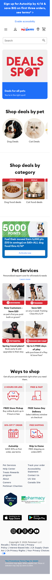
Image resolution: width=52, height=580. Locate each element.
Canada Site (34, 482)
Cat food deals (34, 202)
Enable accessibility (25, 21)
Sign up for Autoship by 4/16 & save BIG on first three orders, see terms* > (25, 8)
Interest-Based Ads (19, 548)
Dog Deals (12, 141)
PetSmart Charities (12, 486)
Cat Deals (34, 141)
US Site (32, 479)
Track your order (36, 465)
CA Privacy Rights (15, 550)
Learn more (25, 279)
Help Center (9, 469)
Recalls (5, 545)
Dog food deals (12, 202)
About (6, 479)
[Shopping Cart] (43, 29)
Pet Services (9, 465)
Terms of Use (17, 545)
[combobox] (25, 40)
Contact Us (33, 475)
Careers (7, 482)
